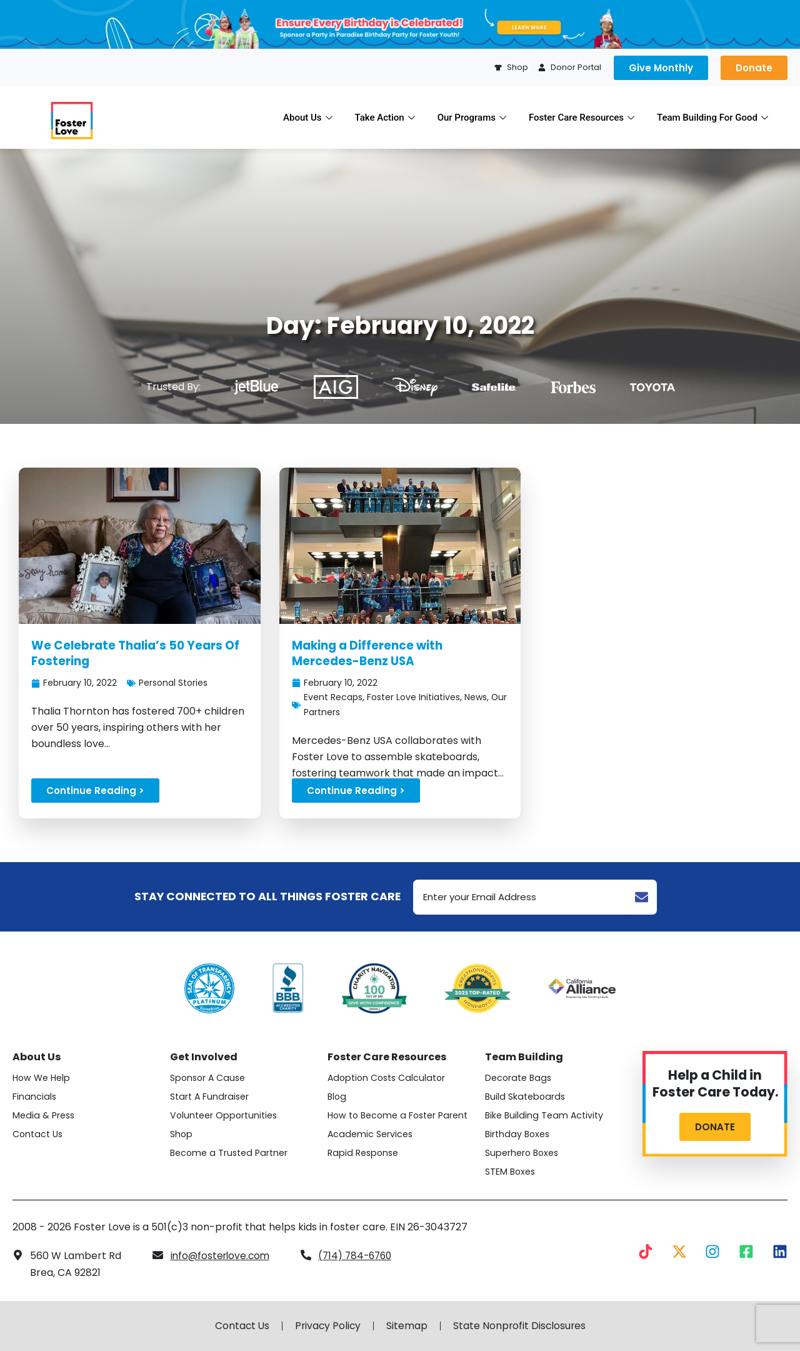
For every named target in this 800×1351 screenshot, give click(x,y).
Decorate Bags (519, 1078)
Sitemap (407, 1326)
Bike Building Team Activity (545, 1115)
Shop (181, 1134)
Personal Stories (176, 682)
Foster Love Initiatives (417, 697)
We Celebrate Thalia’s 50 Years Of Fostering (138, 653)
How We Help (41, 1078)
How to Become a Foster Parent (399, 1115)
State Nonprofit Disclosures (521, 1326)
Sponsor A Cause (209, 1078)
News (481, 697)
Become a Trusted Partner (229, 1153)
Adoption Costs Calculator (388, 1078)
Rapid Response (364, 1153)
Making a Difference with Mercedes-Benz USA (370, 653)
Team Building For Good (712, 117)
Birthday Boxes (518, 1134)
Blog (338, 1096)
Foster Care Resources (581, 117)
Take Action (385, 117)
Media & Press (44, 1115)
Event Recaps (334, 697)
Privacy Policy (327, 1326)
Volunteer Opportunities (224, 1115)
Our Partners (332, 712)
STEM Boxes (511, 1171)
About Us (307, 117)
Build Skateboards (526, 1096)
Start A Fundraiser (210, 1096)
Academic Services (371, 1134)
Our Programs (472, 117)
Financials (34, 1096)
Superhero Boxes (523, 1153)
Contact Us (38, 1134)
